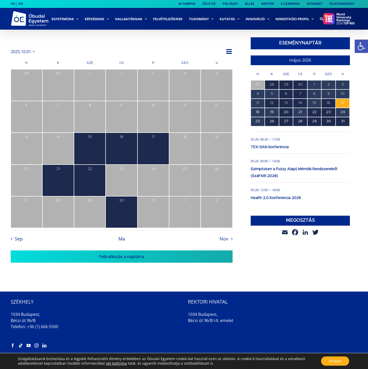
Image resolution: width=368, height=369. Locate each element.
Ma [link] (121, 239)
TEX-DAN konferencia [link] (270, 147)
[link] (361, 46)
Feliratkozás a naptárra (121, 256)
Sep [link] (19, 239)
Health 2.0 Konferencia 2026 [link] (276, 198)
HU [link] (13, 4)
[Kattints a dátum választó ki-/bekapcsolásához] (24, 52)
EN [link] (21, 4)
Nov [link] (224, 239)
